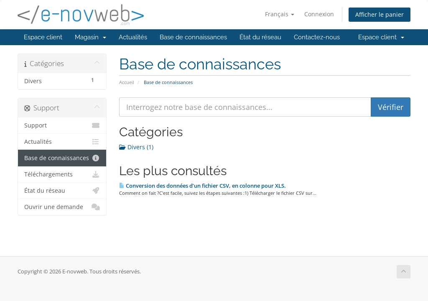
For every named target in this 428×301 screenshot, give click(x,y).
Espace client (43, 37)
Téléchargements (62, 174)
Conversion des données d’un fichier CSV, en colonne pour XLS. (202, 185)
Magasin (90, 37)
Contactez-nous (317, 37)
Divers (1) (136, 147)
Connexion (319, 14)
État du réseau (260, 37)
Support (62, 125)
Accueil (126, 82)
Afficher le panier (379, 14)
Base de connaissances (193, 37)
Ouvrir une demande (62, 207)
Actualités (133, 37)
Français (279, 14)
